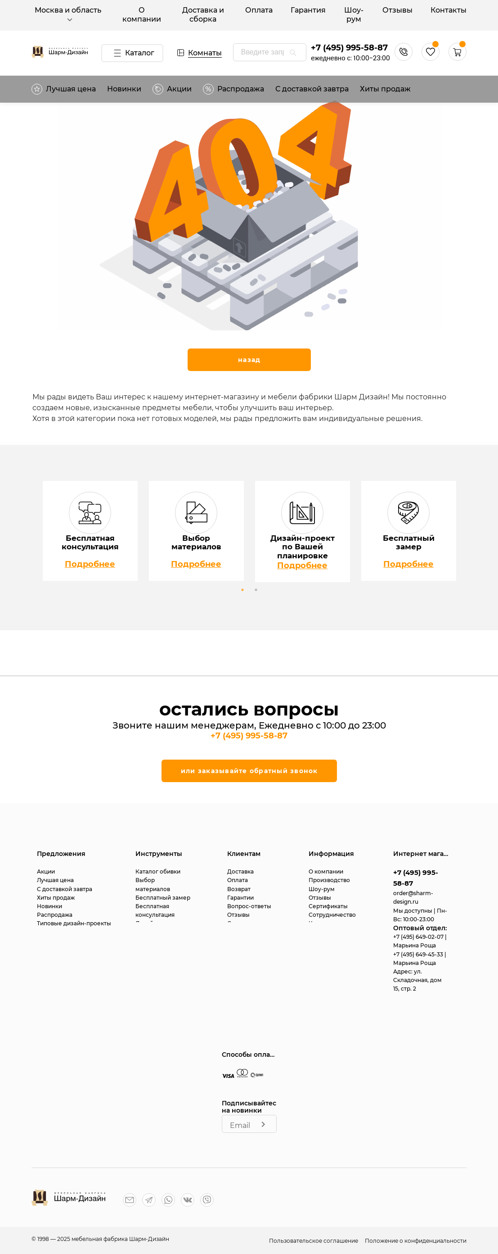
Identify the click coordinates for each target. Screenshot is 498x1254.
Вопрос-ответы (249, 906)
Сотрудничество (332, 914)
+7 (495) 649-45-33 (418, 954)
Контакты (449, 10)
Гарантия (308, 10)
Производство (329, 880)
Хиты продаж (385, 89)
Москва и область (68, 15)
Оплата (259, 10)
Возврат (239, 889)
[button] (458, 58)
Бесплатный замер (162, 897)
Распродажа (54, 914)
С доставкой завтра (312, 89)
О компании (141, 14)
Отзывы (397, 10)
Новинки (124, 89)
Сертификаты (328, 906)
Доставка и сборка (203, 14)
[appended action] (293, 53)
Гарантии (240, 897)
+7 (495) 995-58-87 (349, 48)
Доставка (240, 871)
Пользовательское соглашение (314, 1240)
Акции (172, 89)
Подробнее (90, 564)
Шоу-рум (353, 14)
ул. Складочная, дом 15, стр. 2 (417, 980)
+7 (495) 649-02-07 (419, 936)
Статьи (237, 923)
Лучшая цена (63, 89)
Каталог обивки (157, 871)
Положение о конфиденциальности (416, 1240)
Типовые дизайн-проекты (74, 923)
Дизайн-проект (157, 923)
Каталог (132, 53)
